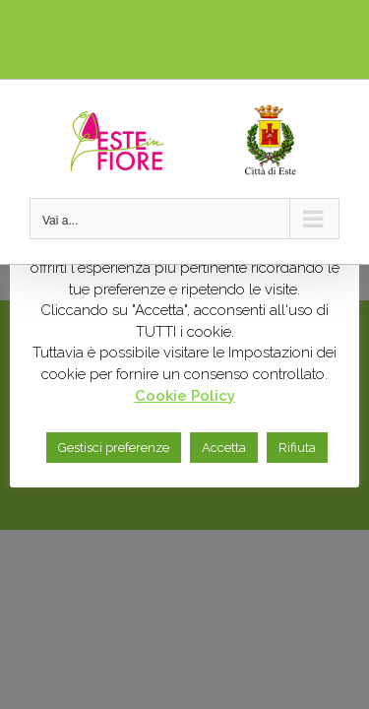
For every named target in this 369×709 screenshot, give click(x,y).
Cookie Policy (185, 396)
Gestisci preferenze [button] (113, 447)
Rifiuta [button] (297, 447)
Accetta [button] (224, 447)
